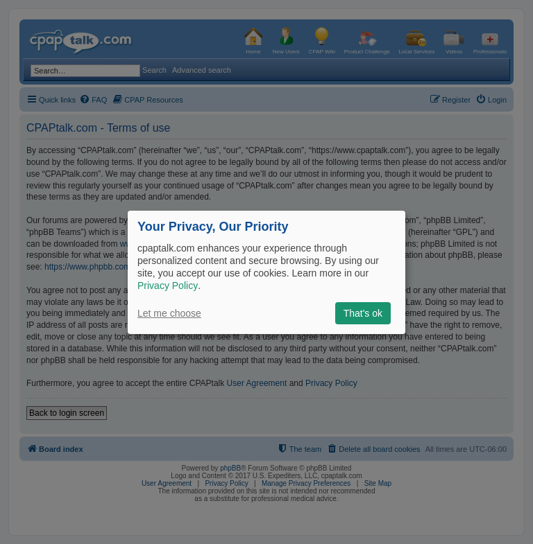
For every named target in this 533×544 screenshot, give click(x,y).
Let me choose (169, 313)
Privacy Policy (167, 285)
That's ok (363, 313)
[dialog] (266, 271)
